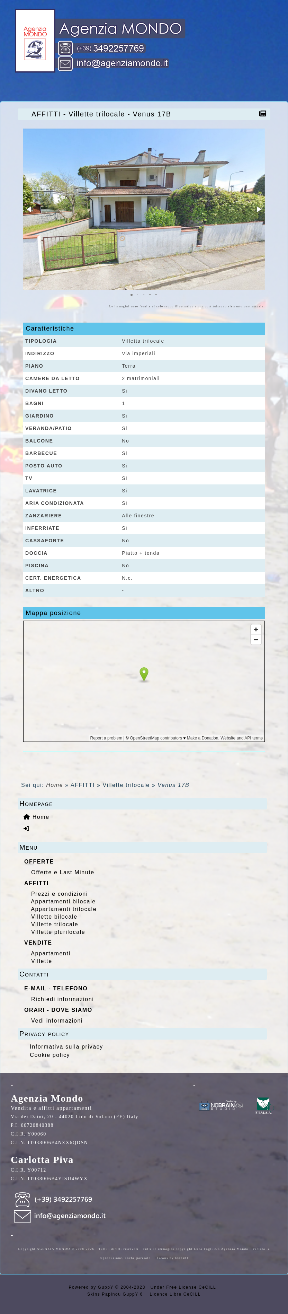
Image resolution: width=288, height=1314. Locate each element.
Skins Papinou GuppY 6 (116, 1294)
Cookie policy (50, 1055)
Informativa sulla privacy (66, 1047)
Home (54, 785)
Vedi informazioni (57, 1021)
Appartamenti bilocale (63, 901)
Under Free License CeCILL (184, 1287)
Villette (41, 961)
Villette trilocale (54, 924)
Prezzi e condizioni (59, 894)
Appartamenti (50, 953)
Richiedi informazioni (62, 999)
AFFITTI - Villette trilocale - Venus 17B (103, 114)
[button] (29, 209)
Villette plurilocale (58, 932)
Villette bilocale (54, 917)
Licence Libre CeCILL (174, 1294)
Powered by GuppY (92, 1287)
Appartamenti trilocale (64, 909)
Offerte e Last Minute (62, 872)
